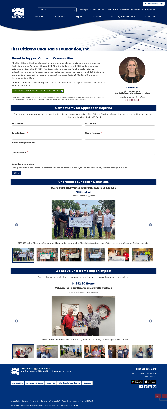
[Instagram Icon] (145, 387)
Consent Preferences (49, 401)
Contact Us (137, 10)
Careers (87, 383)
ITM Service (151, 373)
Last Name (90, 123)
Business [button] (60, 16)
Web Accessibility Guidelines (68, 401)
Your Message (19, 152)
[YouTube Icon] (154, 387)
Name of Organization (23, 142)
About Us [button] (150, 16)
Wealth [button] (96, 16)
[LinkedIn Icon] (150, 387)
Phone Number (92, 133)
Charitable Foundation (69, 383)
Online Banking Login (153, 3)
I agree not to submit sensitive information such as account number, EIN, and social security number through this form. (69, 167)
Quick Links (149, 10)
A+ (158, 395)
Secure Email (104, 10)
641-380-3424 (132, 100)
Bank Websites (50, 405)
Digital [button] (79, 16)
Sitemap (25, 401)
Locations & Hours (34, 383)
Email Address (19, 133)
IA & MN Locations (121, 10)
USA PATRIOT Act (87, 401)
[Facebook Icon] (141, 387)
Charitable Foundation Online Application (37, 91)
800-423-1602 (65, 371)
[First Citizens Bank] (18, 12)
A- (164, 396)
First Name (17, 123)
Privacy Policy (16, 401)
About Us (51, 383)
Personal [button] (40, 16)
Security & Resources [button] (123, 16)
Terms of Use (35, 401)
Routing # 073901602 (88, 10)
